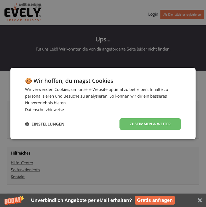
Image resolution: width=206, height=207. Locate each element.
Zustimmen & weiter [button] (149, 123)
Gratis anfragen (155, 200)
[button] (103, 200)
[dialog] (103, 103)
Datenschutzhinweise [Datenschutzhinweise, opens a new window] (45, 109)
